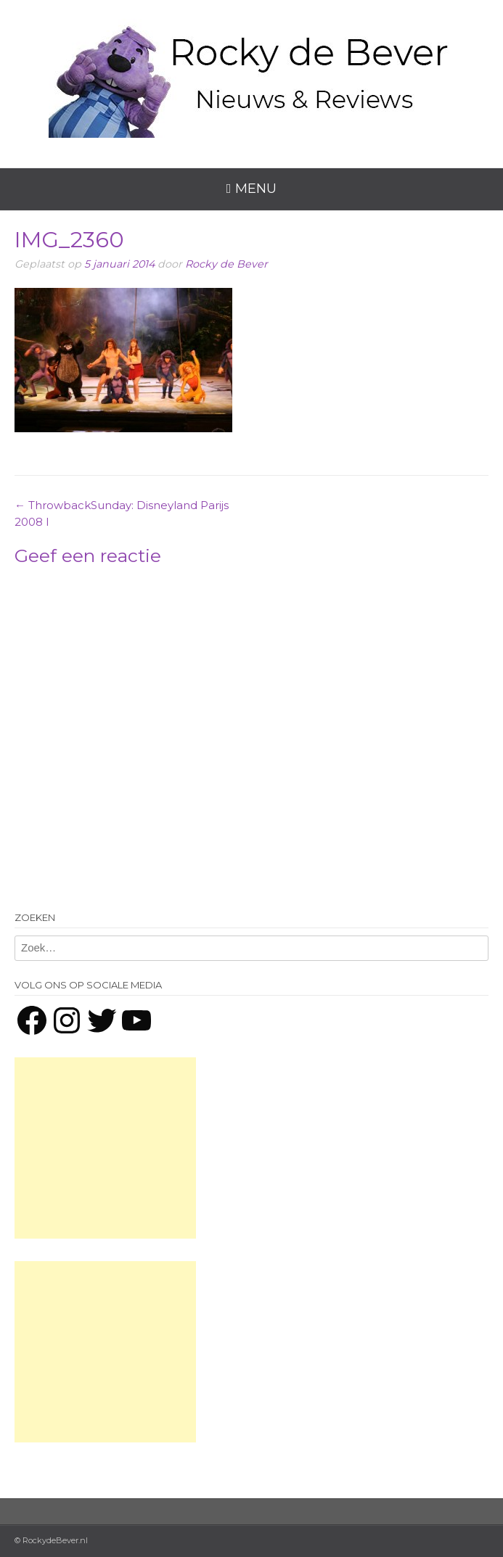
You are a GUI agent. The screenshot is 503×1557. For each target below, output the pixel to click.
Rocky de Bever (226, 263)
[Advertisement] (105, 1148)
